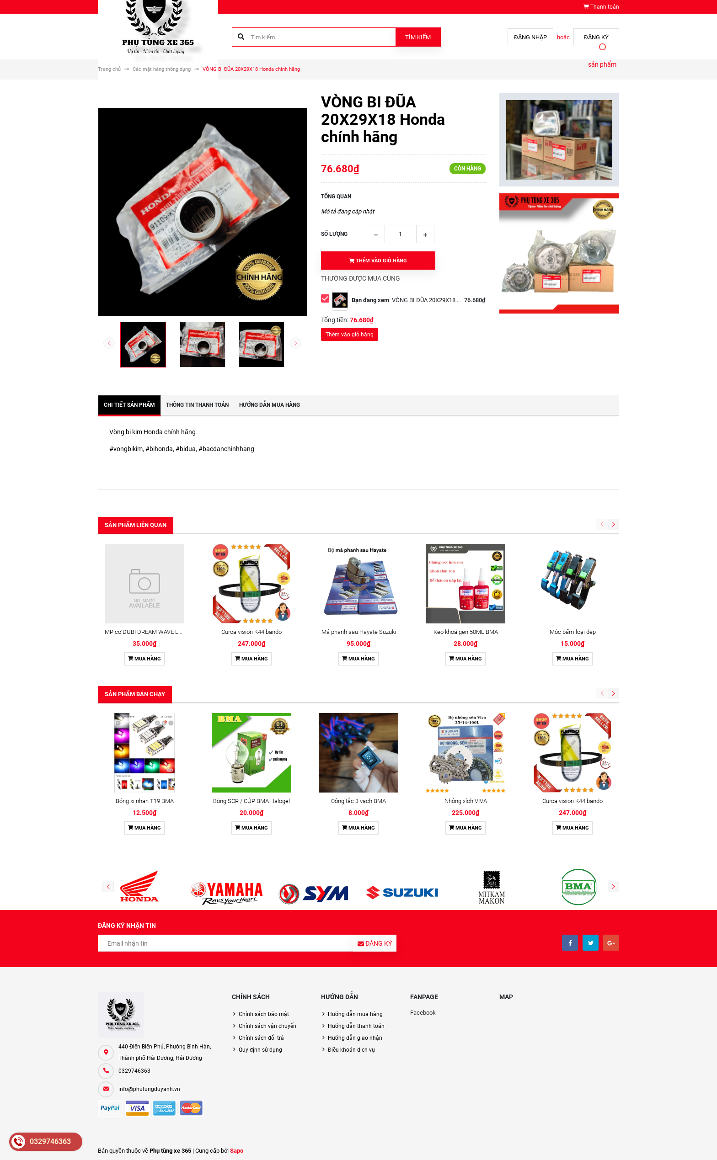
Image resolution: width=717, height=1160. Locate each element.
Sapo (236, 1150)
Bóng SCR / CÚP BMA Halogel (251, 801)
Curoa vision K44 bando (251, 631)
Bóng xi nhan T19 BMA (145, 801)
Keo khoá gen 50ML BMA (465, 631)
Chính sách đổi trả (261, 1038)
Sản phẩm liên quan (135, 524)
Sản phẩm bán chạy (135, 694)
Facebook (423, 1012)
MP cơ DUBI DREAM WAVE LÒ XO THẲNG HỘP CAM (172, 631)
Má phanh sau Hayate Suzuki (358, 631)
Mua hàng (144, 659)
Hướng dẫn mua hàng (355, 1014)
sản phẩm (602, 64)
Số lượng (334, 234)
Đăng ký (596, 37)
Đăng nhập (530, 37)
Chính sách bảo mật (264, 1014)
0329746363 (134, 1071)
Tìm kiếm (418, 37)
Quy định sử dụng (260, 1050)
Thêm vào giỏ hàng (350, 334)
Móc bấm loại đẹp (573, 631)
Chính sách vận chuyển (267, 1026)
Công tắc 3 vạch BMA (358, 801)
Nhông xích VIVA (465, 801)
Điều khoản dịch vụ (351, 1050)
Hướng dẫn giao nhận (355, 1038)
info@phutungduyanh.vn (149, 1089)
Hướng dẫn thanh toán (356, 1026)
